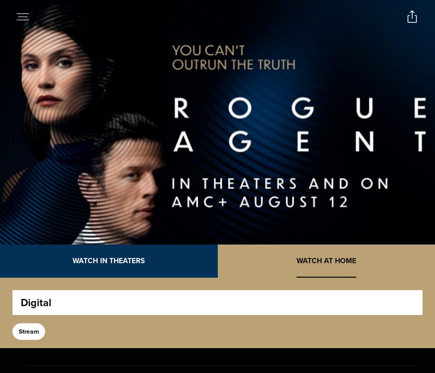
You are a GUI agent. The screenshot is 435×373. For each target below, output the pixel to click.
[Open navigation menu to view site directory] (23, 16)
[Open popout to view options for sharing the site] (412, 16)
